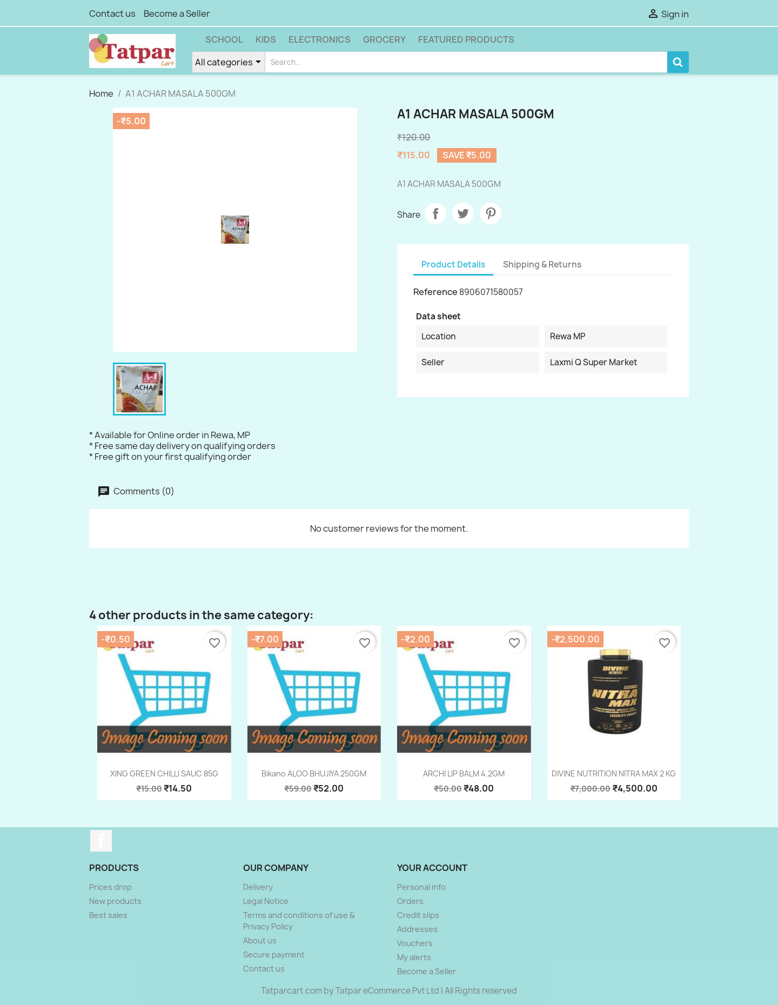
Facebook (101, 841)
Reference (435, 291)
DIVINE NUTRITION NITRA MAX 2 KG (614, 773)
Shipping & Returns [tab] (542, 264)
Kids (266, 39)
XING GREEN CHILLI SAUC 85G (164, 773)
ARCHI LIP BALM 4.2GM (464, 773)
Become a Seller (177, 13)
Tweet (463, 213)
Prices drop (110, 887)
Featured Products (466, 39)
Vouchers (415, 943)
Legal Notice (266, 901)
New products (115, 901)
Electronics (320, 39)
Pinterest (490, 213)
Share (435, 213)
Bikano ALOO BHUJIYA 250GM (313, 773)
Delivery (258, 887)
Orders (410, 901)
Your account (432, 868)
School (224, 39)
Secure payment (274, 954)
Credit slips (418, 915)
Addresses (417, 929)
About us (260, 940)
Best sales (108, 915)
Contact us (112, 13)
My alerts (414, 957)
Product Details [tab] (453, 264)
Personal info (421, 887)
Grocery (384, 39)
